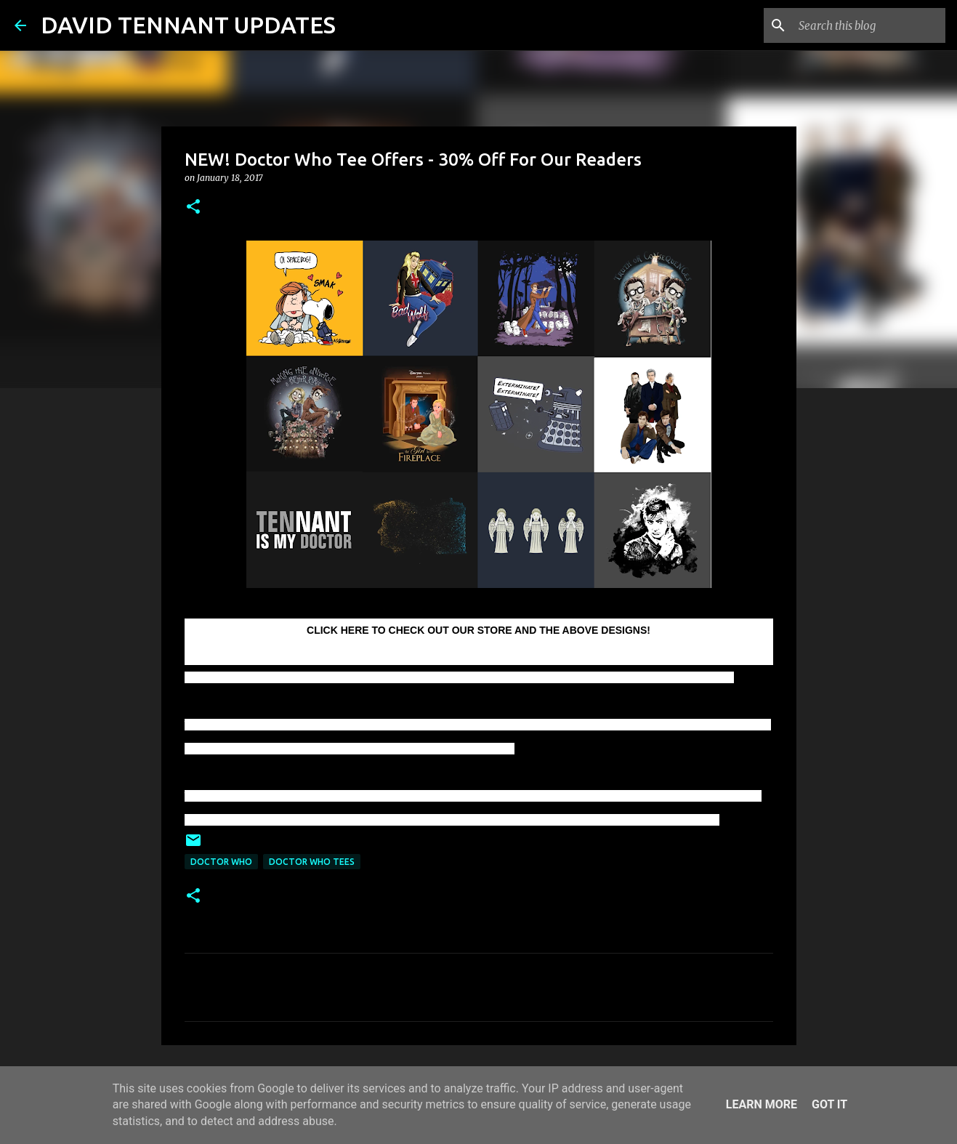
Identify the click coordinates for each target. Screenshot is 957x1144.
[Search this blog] (869, 25)
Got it (829, 1104)
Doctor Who (221, 861)
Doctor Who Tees (312, 861)
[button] (193, 207)
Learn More (761, 1104)
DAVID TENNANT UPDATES (188, 25)
